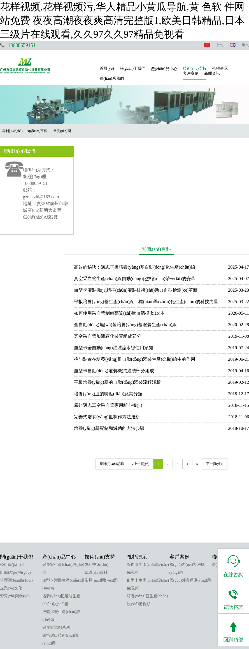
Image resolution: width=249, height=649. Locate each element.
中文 (219, 45)
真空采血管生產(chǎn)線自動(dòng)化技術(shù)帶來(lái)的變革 (139, 177)
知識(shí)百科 (96, 475)
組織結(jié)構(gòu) (15, 475)
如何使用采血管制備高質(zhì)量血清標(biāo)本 (123, 212)
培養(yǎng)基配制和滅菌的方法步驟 (113, 327)
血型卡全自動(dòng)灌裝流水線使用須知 (118, 246)
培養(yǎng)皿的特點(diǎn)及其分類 (112, 293)
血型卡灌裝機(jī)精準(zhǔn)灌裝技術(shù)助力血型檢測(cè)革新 (140, 189)
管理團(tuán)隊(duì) (16, 482)
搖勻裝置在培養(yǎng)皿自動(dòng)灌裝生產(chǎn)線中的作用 (139, 258)
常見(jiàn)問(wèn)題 (101, 482)
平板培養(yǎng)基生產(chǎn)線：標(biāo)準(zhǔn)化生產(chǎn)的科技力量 (150, 200)
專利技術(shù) (96, 467)
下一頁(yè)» (216, 363)
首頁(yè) (107, 68)
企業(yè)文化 (11, 490)
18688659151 (22, 45)
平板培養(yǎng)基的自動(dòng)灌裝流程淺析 (121, 281)
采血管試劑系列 (56, 530)
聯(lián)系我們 (112, 78)
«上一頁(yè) (143, 363)
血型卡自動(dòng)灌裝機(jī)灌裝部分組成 (118, 269)
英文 (245, 45)
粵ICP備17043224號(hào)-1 (159, 633)
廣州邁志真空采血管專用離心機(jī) (112, 304)
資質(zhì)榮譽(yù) (15, 498)
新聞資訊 (212, 73)
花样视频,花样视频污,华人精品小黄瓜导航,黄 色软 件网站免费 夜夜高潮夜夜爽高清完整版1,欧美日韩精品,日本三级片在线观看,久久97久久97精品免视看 (122, 20)
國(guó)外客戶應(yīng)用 (190, 482)
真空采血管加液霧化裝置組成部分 (112, 235)
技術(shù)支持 (195, 68)
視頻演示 (220, 68)
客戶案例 (191, 73)
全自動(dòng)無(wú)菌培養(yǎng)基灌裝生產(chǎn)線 (129, 223)
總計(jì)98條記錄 (114, 363)
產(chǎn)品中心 (164, 69)
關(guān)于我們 (133, 68)
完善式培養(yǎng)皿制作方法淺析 (111, 316)
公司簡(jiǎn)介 (12, 467)
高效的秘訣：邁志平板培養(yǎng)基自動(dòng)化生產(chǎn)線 (139, 166)
